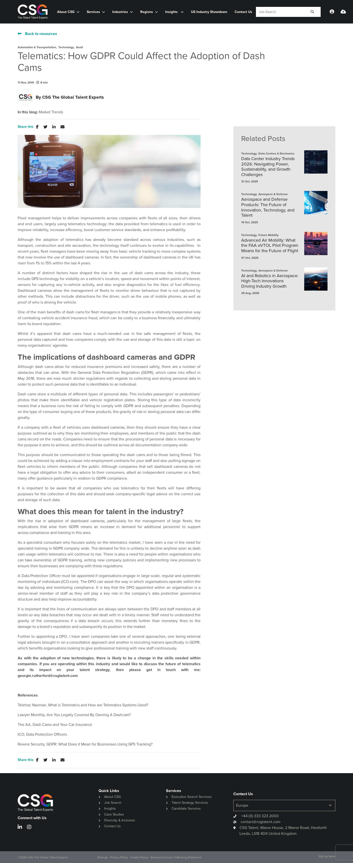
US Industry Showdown (209, 11)
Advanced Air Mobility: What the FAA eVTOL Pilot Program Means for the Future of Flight (269, 246)
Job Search (112, 802)
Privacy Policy (119, 857)
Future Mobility (268, 235)
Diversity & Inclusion (119, 820)
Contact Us (243, 11)
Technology (66, 47)
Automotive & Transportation (37, 47)
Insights (172, 11)
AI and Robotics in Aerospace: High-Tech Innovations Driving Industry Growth (269, 281)
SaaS (79, 47)
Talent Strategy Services (190, 802)
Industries (120, 11)
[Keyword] (280, 12)
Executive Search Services (192, 796)
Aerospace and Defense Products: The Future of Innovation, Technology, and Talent (267, 207)
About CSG (66, 11)
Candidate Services (186, 808)
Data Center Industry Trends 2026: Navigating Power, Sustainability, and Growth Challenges (268, 166)
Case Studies (114, 814)
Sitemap (102, 857)
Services (93, 11)
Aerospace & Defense (273, 194)
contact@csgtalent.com (260, 822)
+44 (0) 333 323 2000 (259, 816)
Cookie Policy (139, 857)
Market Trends (51, 112)
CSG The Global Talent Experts (73, 97)
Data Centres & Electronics (276, 153)
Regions (146, 11)
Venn (331, 856)
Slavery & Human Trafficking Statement (176, 857)
